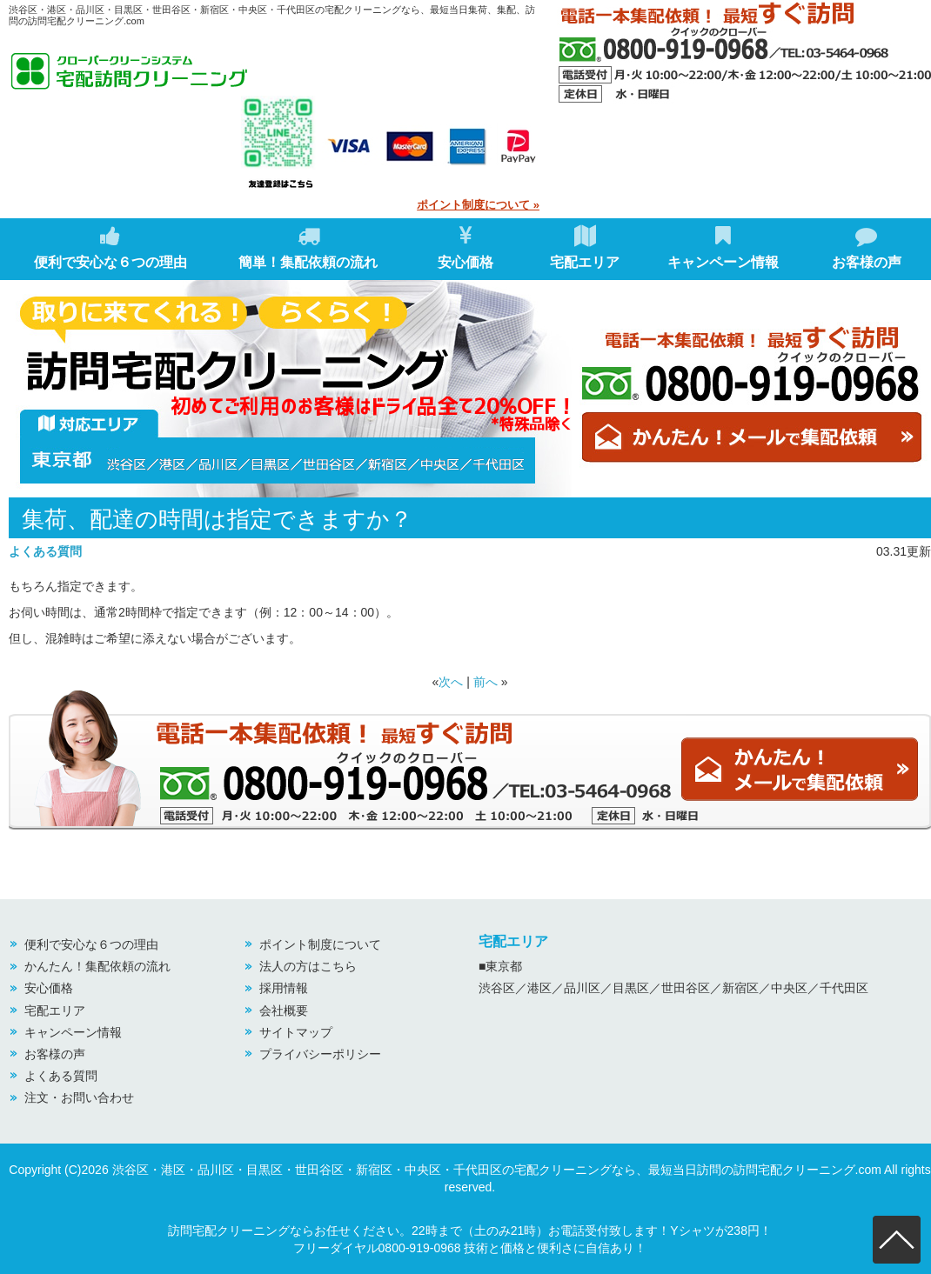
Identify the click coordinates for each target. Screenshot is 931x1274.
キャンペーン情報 (723, 247)
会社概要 (283, 1010)
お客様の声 (866, 247)
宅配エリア (585, 247)
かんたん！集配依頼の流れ (97, 966)
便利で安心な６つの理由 (110, 247)
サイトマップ (295, 1032)
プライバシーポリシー (320, 1054)
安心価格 (465, 247)
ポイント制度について (320, 944)
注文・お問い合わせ (79, 1097)
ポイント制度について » (478, 204)
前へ (485, 682)
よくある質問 (45, 551)
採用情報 (283, 988)
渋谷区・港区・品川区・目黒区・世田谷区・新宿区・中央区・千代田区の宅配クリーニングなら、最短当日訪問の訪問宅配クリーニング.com (496, 1170)
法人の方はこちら (308, 966)
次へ (451, 682)
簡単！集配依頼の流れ (308, 247)
